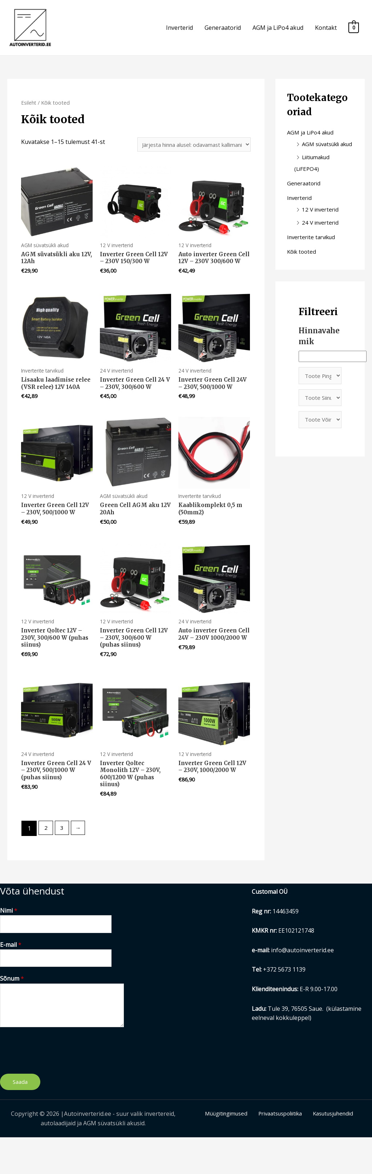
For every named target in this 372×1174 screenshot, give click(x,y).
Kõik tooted (303, 272)
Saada (20, 1118)
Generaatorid (223, 32)
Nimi (8, 945)
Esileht (29, 111)
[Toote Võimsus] (320, 443)
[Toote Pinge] (320, 397)
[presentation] (55, 1085)
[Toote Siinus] (320, 420)
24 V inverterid (321, 243)
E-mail (10, 980)
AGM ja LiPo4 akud (277, 32)
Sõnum (12, 1015)
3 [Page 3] (63, 863)
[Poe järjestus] (187, 154)
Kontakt (326, 32)
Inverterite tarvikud (313, 257)
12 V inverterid (321, 230)
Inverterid (179, 32)
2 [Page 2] (46, 863)
